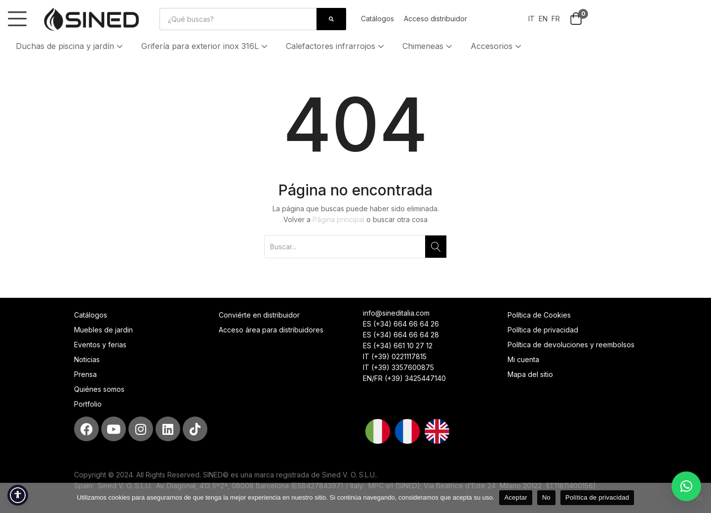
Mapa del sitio (530, 374)
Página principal (338, 219)
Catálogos (377, 18)
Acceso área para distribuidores (271, 330)
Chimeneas (428, 46)
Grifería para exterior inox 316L (205, 46)
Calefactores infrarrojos (336, 46)
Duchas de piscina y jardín (70, 46)
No (546, 497)
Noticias (87, 359)
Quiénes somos (99, 389)
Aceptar (515, 497)
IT (531, 18)
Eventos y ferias (100, 344)
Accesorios (497, 46)
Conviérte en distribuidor (259, 315)
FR (556, 18)
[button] (576, 19)
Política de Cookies (539, 315)
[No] (699, 498)
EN (542, 18)
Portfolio (88, 404)
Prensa (85, 374)
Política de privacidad (543, 330)
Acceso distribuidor (435, 18)
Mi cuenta (523, 359)
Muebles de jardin (103, 330)
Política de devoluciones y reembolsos (571, 344)
